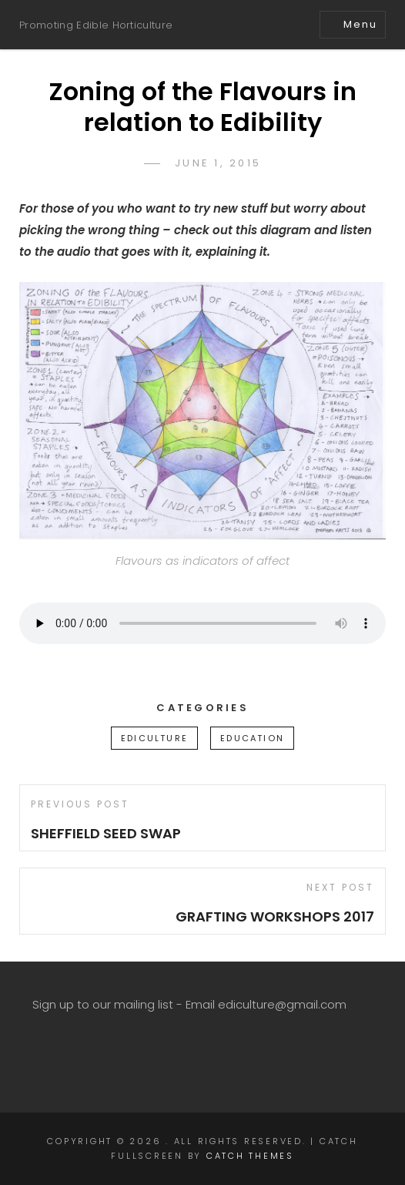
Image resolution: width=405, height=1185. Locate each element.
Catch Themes (250, 1156)
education (252, 738)
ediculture (154, 738)
